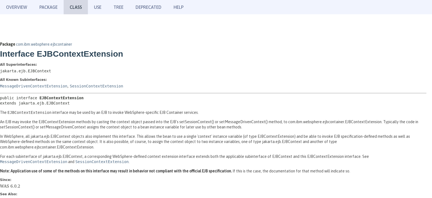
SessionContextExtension (96, 86)
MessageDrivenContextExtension (33, 86)
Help (178, 7)
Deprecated (148, 7)
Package (48, 7)
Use (97, 7)
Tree (118, 7)
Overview (16, 7)
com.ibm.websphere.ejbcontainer (44, 44)
